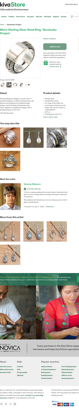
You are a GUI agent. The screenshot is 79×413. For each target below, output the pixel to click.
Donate (63, 17)
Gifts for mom (67, 375)
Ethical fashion (67, 372)
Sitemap (20, 375)
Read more (50, 207)
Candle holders (46, 378)
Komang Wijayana (32, 184)
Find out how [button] (55, 66)
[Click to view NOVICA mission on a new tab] (10, 348)
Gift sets (39, 17)
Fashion (11, 17)
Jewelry (4, 17)
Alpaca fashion (46, 366)
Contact (20, 366)
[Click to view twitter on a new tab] (6, 404)
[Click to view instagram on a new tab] (11, 404)
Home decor (20, 17)
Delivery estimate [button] (49, 39)
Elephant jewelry (68, 369)
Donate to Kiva (5, 372)
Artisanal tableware (48, 369)
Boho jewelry (46, 372)
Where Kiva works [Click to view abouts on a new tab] (6, 369)
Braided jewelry (47, 375)
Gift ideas (47, 17)
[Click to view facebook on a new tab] (15, 404)
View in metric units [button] (50, 117)
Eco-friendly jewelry (69, 366)
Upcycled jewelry (68, 378)
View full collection (32, 189)
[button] (71, 17)
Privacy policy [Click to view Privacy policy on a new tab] (22, 372)
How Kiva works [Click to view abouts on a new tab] (6, 366)
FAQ (18, 369)
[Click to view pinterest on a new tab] (2, 404)
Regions (56, 17)
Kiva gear (30, 17)
